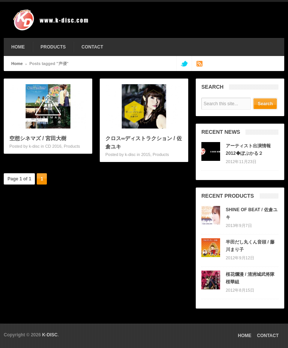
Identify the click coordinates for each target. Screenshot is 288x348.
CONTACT (92, 47)
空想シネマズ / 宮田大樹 (37, 138)
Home (17, 63)
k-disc (34, 146)
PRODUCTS (53, 47)
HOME (18, 47)
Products (72, 146)
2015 (145, 154)
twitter (184, 63)
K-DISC (49, 334)
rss (199, 63)
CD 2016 (53, 146)
